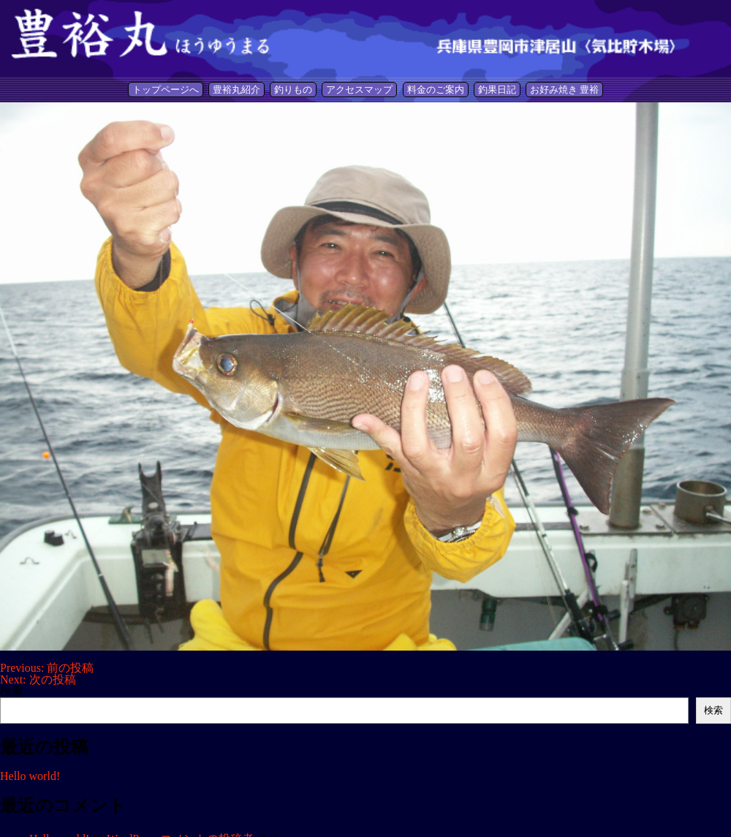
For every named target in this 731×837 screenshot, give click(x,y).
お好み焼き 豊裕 (564, 89)
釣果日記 (497, 89)
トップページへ (165, 89)
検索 (11, 691)
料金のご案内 (435, 89)
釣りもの (293, 89)
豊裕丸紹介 (236, 89)
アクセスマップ (359, 89)
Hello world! (30, 776)
